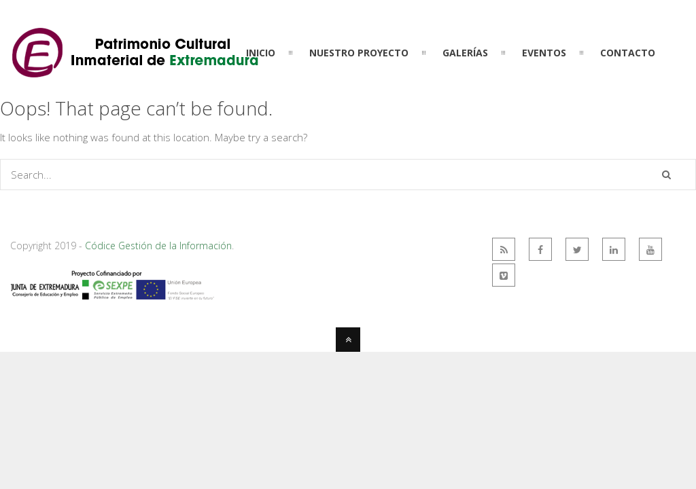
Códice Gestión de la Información (158, 245)
